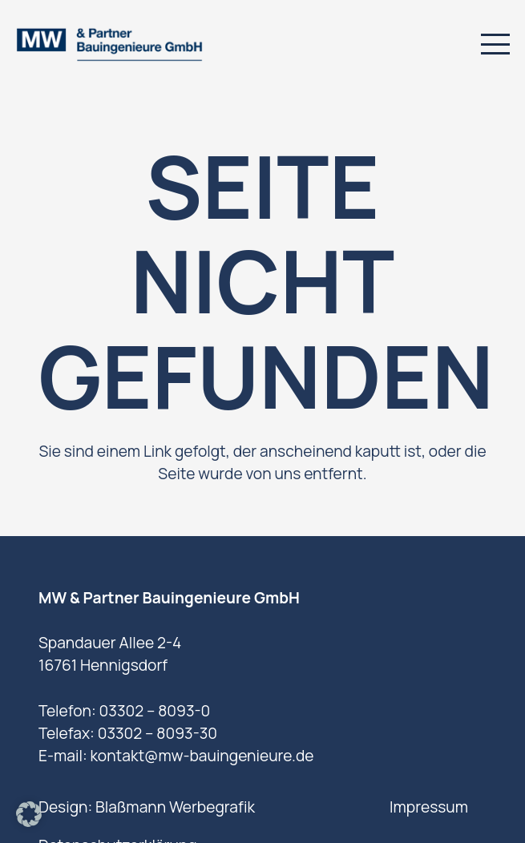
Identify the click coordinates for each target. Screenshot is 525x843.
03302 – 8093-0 (155, 710)
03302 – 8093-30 (157, 733)
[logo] (109, 44)
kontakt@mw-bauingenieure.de (201, 755)
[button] (495, 44)
